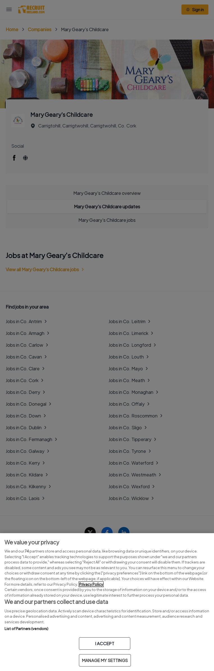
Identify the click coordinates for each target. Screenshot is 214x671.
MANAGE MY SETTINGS (105, 660)
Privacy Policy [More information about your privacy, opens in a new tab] (91, 584)
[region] (107, 602)
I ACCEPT (104, 643)
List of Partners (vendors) (26, 628)
